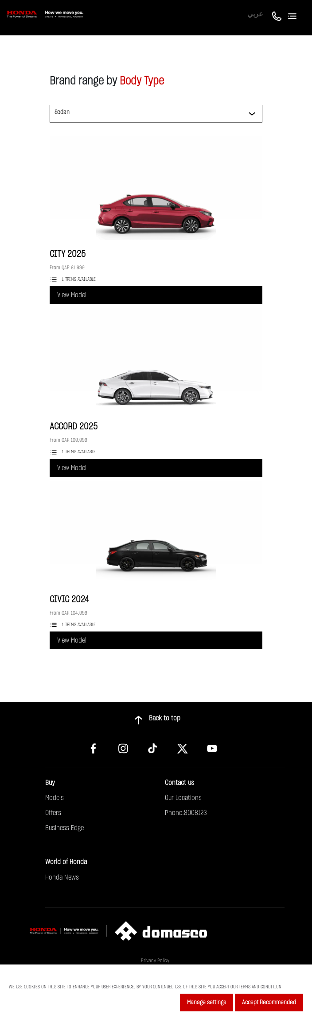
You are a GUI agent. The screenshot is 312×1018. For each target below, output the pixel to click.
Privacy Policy (155, 960)
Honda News (62, 877)
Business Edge (64, 827)
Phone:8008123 (186, 812)
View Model (71, 295)
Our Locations (183, 797)
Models (54, 797)
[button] (77, 128)
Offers (53, 812)
